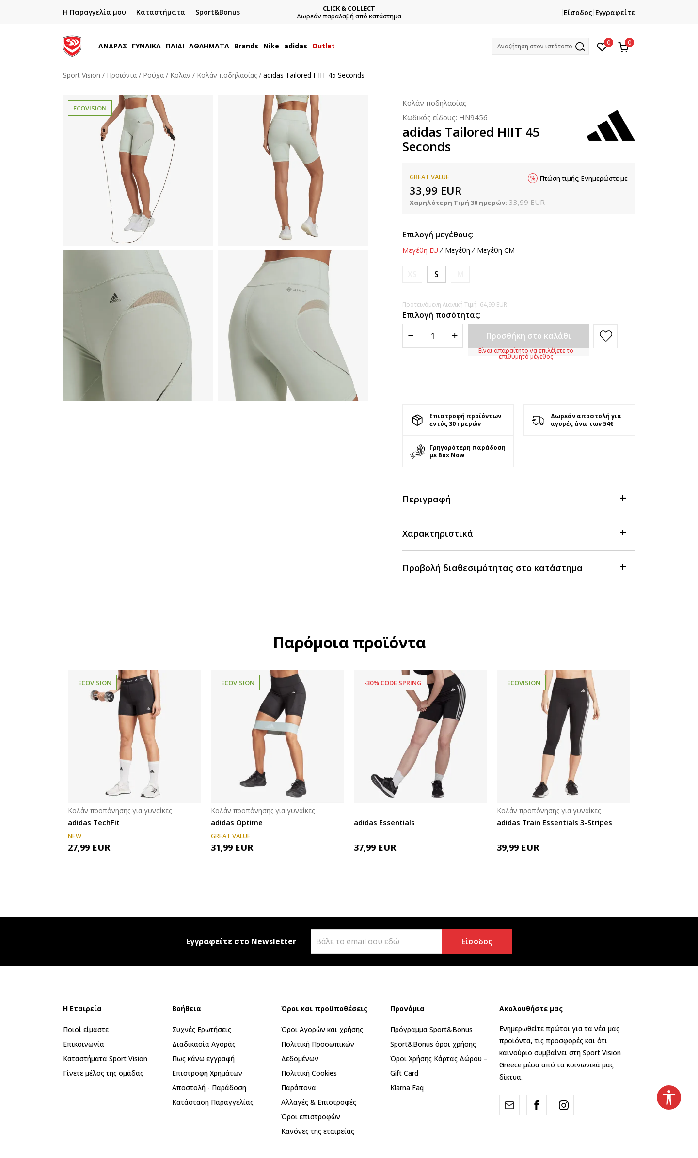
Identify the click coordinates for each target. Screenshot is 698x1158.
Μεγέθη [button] (457, 250)
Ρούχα (153, 74)
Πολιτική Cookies (309, 1073)
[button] (540, 46)
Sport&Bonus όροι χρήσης (433, 1043)
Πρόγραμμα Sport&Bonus (431, 1029)
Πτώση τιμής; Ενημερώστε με (584, 178)
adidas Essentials (384, 822)
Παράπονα (298, 1087)
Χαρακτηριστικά (513, 532)
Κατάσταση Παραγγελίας (213, 1102)
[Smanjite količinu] (410, 336)
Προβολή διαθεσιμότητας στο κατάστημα (513, 567)
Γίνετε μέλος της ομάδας (103, 1073)
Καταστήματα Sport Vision (105, 1058)
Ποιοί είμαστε (86, 1029)
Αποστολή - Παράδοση (209, 1087)
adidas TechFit (94, 822)
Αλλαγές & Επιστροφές (318, 1102)
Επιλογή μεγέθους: (438, 234)
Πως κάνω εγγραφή (203, 1058)
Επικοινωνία (83, 1043)
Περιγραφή (513, 498)
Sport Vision (81, 74)
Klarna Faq (407, 1087)
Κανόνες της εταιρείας (317, 1131)
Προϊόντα (122, 74)
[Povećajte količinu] (454, 336)
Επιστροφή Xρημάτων (207, 1073)
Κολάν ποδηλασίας (227, 74)
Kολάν (180, 74)
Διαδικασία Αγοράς (204, 1043)
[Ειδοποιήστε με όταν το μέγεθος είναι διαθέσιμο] (412, 274)
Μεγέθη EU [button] (420, 250)
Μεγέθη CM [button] (496, 250)
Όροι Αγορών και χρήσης (322, 1029)
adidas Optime (237, 822)
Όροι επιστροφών (310, 1116)
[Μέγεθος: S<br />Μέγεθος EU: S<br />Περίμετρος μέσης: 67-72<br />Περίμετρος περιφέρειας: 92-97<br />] (436, 274)
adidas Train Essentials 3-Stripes (554, 822)
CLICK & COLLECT (349, 8)
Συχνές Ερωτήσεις (201, 1029)
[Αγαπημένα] (602, 46)
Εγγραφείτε (615, 12)
